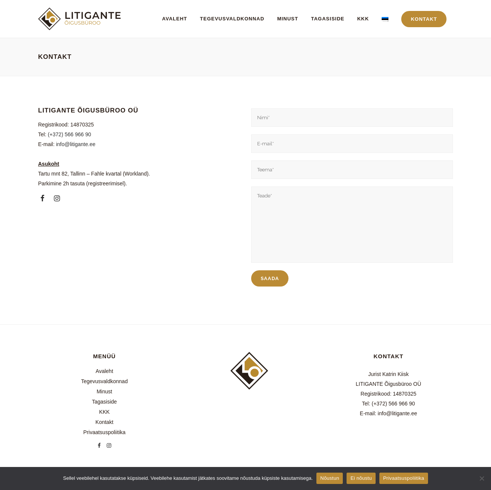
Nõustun (329, 478)
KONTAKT (424, 19)
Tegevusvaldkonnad (104, 381)
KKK (104, 412)
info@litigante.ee (75, 144)
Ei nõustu (360, 478)
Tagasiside (104, 402)
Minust (104, 391)
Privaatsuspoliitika (104, 432)
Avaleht (104, 371)
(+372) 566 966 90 (69, 134)
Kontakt (104, 422)
